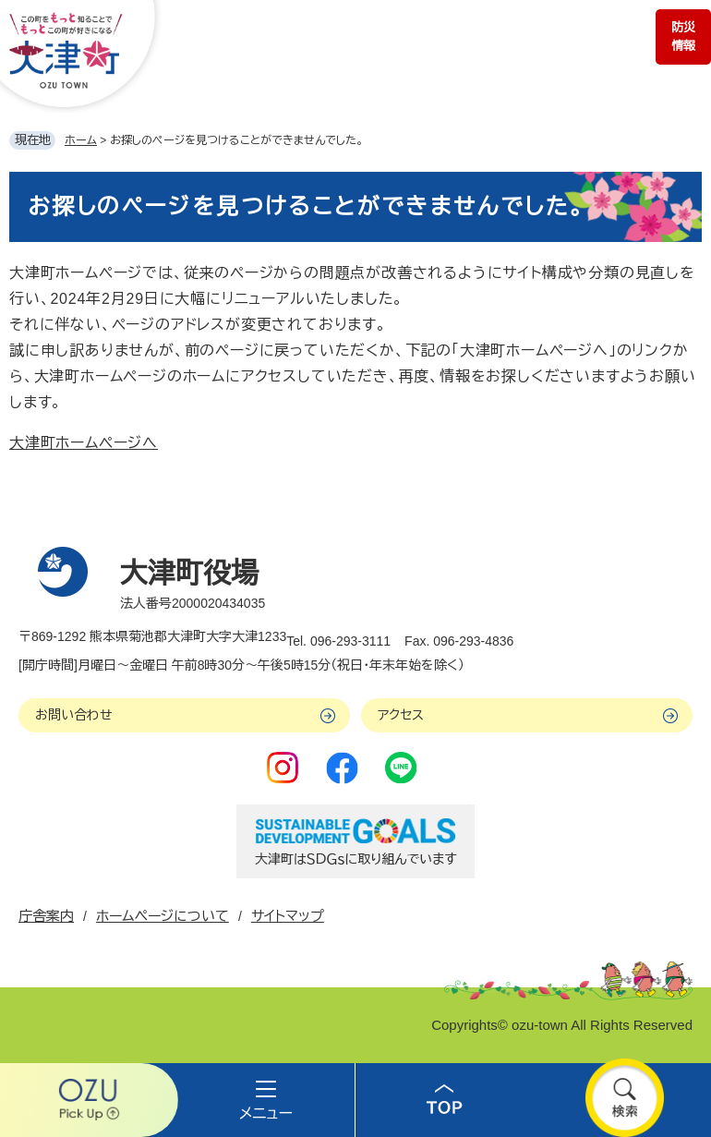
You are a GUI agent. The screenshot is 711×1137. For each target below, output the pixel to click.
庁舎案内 (46, 916)
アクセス (401, 715)
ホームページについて (162, 916)
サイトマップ (287, 916)
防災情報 (683, 36)
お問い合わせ (74, 715)
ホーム (81, 140)
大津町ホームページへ (83, 443)
